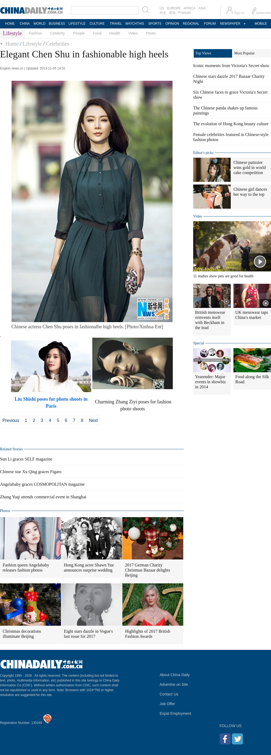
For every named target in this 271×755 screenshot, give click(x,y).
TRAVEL (116, 23)
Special (198, 343)
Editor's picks (203, 153)
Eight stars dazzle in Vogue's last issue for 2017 (88, 634)
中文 (163, 13)
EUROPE (174, 8)
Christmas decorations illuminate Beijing (22, 634)
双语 (172, 13)
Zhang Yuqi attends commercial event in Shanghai (43, 497)
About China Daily (175, 675)
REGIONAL (191, 23)
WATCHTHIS (134, 23)
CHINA (25, 23)
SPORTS (154, 23)
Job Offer (167, 704)
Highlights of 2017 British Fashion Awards (147, 634)
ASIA (202, 8)
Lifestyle (32, 44)
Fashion (35, 33)
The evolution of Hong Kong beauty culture (231, 123)
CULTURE (97, 23)
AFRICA (189, 8)
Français (184, 12)
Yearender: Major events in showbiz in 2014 (210, 381)
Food (97, 33)
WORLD (40, 23)
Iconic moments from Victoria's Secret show (231, 65)
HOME (10, 23)
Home (12, 44)
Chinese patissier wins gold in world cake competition (249, 167)
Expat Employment (175, 713)
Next (93, 420)
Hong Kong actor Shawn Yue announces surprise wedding (89, 567)
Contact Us (169, 694)
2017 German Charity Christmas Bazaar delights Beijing (147, 570)
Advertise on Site (174, 684)
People (79, 33)
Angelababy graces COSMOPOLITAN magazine (42, 484)
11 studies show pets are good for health (223, 276)
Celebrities (57, 44)
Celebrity (57, 33)
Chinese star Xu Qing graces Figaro (30, 471)
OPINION (172, 23)
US (162, 8)
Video (133, 33)
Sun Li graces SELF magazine (26, 459)
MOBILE (261, 23)
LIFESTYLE (76, 23)
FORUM (210, 23)
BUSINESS (57, 23)
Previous (10, 420)
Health (114, 33)
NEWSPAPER (230, 23)
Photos (5, 511)
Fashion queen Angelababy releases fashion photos (26, 567)
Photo (151, 33)
